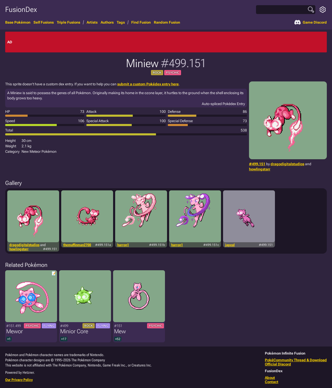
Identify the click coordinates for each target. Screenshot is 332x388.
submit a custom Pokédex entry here (148, 84)
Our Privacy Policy (19, 380)
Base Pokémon (17, 22)
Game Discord (310, 22)
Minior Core (74, 331)
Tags (121, 22)
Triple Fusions (68, 22)
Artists (92, 22)
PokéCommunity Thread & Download (296, 360)
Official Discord (278, 364)
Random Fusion (167, 22)
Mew (120, 331)
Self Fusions (43, 22)
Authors (107, 22)
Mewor (14, 331)
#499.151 (257, 164)
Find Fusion (141, 22)
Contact (271, 382)
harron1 (123, 245)
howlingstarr (259, 169)
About (270, 378)
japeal (230, 245)
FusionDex (21, 9)
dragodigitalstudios (287, 164)
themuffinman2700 (77, 245)
